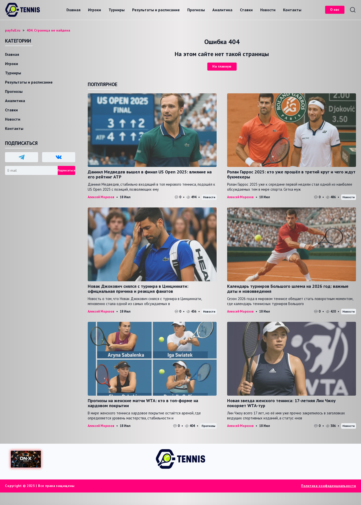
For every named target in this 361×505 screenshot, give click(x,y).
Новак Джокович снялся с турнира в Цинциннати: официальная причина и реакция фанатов (138, 288)
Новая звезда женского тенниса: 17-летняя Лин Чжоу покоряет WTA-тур (281, 403)
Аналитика (222, 9)
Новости (268, 9)
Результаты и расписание (156, 9)
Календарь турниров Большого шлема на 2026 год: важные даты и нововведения (287, 288)
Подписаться (66, 170)
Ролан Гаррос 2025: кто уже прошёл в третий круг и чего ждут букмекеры (291, 174)
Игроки (94, 9)
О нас (334, 10)
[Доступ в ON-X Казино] (26, 459)
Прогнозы (196, 9)
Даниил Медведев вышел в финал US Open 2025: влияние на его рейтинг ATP (150, 174)
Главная (73, 9)
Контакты (292, 9)
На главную (222, 66)
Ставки (246, 9)
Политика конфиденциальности (328, 486)
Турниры (117, 9)
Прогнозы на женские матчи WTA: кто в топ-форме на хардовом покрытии (143, 403)
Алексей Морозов (101, 197)
